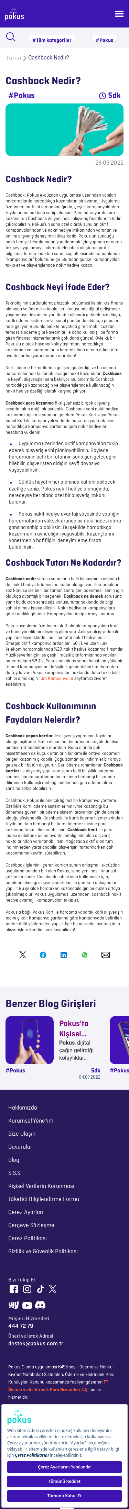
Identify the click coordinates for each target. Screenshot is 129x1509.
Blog (13, 1160)
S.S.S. (15, 1173)
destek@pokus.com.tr (35, 1344)
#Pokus (104, 40)
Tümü (13, 58)
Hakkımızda (22, 1108)
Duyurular (20, 1147)
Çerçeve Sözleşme (31, 1225)
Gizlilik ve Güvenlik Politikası (43, 1251)
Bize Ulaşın (21, 1134)
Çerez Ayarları (25, 1212)
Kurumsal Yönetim (30, 1121)
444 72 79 (20, 1326)
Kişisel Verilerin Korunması (41, 1186)
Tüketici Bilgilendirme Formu (43, 1199)
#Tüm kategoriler (52, 40)
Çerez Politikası (27, 1238)
